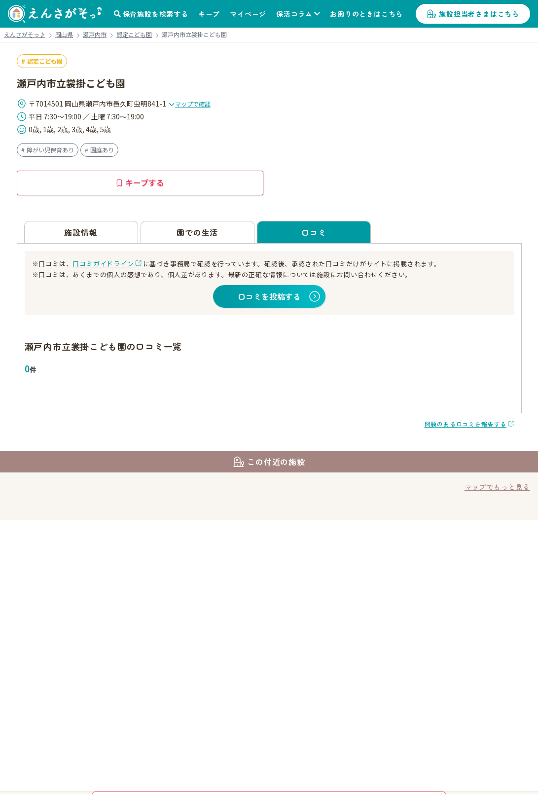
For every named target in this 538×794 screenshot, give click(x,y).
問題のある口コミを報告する (465, 424)
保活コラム (294, 14)
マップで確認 (189, 104)
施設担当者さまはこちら (479, 14)
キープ (209, 14)
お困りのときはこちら (366, 14)
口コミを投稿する (269, 296)
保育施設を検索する (155, 14)
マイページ (248, 14)
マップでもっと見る (497, 487)
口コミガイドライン (103, 263)
